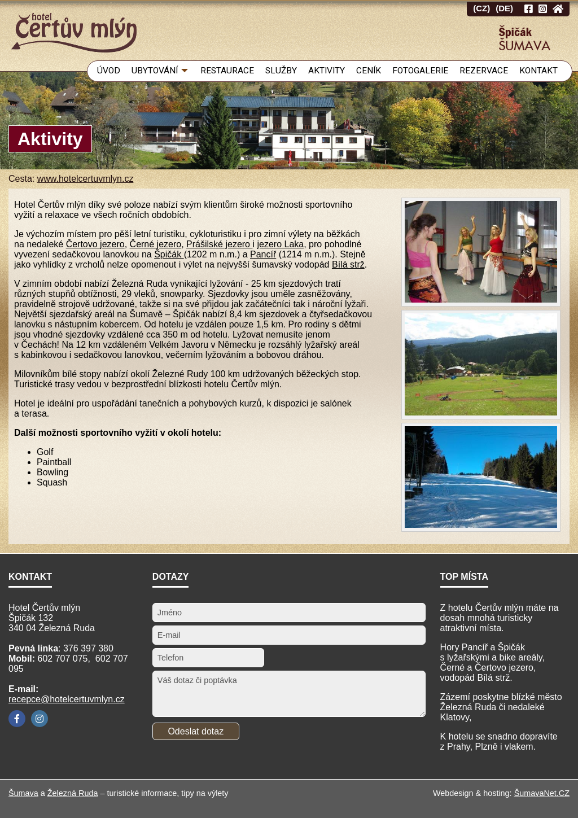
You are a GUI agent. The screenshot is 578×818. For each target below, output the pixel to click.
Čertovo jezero (95, 244)
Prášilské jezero (219, 244)
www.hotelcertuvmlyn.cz (85, 178)
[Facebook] (16, 718)
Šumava (23, 793)
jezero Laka (280, 244)
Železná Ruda (72, 793)
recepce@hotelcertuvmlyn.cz (66, 699)
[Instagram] (39, 718)
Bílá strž (348, 264)
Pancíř (263, 254)
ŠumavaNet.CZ (542, 793)
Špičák (168, 254)
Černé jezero (156, 244)
